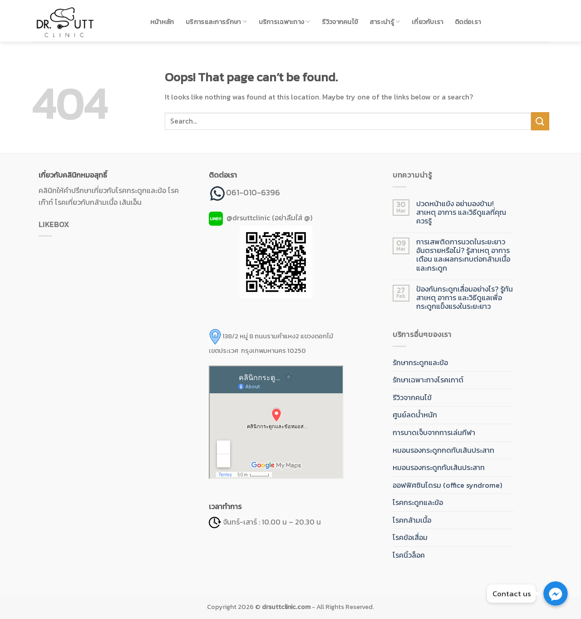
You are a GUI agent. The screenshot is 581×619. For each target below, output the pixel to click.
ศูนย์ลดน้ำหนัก (415, 414)
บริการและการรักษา (216, 22)
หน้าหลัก (162, 22)
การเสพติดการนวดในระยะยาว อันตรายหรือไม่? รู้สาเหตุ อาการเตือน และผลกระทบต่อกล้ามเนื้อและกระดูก (463, 255)
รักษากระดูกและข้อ (420, 362)
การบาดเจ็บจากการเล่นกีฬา (434, 432)
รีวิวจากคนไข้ (340, 22)
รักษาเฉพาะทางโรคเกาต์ (428, 379)
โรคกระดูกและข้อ (418, 502)
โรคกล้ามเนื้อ (412, 520)
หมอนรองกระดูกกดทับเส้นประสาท (443, 450)
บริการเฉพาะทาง (284, 22)
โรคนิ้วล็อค (409, 555)
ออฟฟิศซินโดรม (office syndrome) (447, 485)
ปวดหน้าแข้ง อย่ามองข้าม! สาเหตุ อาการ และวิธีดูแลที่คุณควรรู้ (461, 212)
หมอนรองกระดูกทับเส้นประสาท (439, 467)
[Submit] (540, 121)
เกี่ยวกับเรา (427, 22)
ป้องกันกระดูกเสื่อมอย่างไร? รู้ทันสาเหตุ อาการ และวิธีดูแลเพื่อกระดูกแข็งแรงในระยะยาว (464, 298)
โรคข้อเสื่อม (410, 537)
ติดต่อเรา (468, 22)
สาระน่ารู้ (384, 22)
